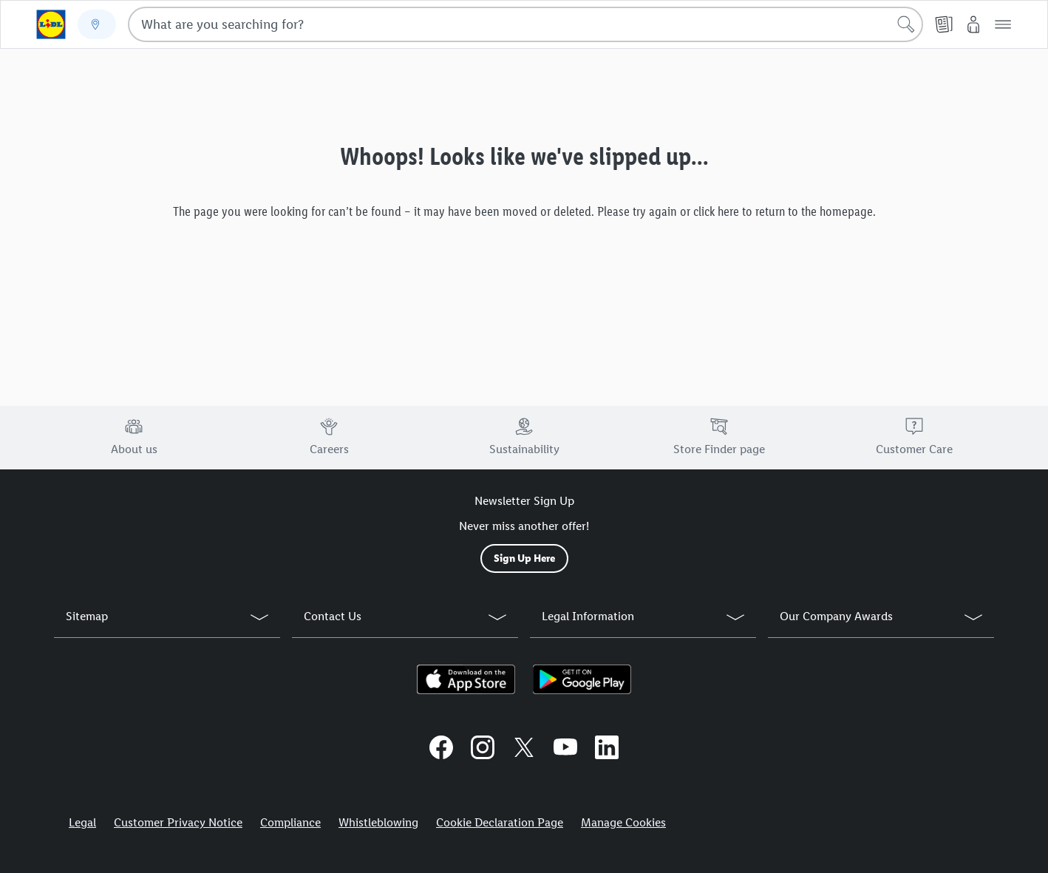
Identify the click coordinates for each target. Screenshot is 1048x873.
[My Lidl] (973, 24)
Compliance (290, 822)
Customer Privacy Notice (178, 822)
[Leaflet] (944, 24)
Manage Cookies (623, 822)
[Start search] (906, 24)
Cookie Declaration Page (499, 822)
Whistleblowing (378, 822)
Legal (82, 822)
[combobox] (525, 24)
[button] (1003, 24)
